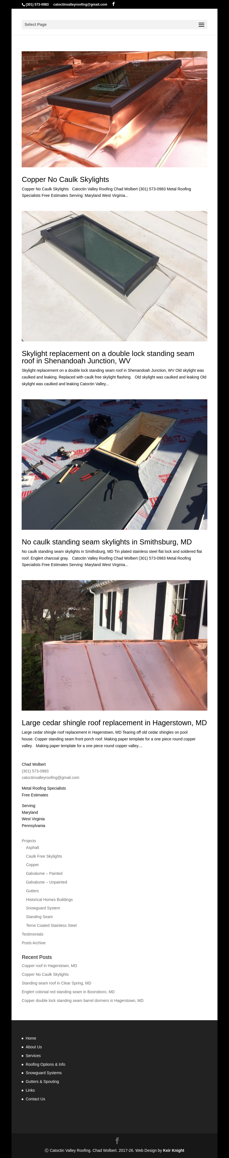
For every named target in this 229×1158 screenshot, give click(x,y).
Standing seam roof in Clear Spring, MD (56, 983)
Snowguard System (43, 908)
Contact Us (35, 1099)
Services (33, 1055)
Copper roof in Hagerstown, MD (49, 965)
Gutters (32, 891)
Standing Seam (39, 916)
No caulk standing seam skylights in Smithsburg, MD (107, 542)
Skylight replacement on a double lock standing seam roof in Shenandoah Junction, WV (108, 357)
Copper (32, 864)
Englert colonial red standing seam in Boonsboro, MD (68, 992)
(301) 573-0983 (37, 4)
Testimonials (32, 934)
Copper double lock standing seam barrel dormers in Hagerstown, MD (82, 1000)
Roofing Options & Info (45, 1064)
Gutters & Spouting (42, 1081)
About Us (34, 1047)
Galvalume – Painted (44, 873)
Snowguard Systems (44, 1073)
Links (30, 1090)
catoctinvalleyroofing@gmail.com (50, 777)
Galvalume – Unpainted (46, 882)
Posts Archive (34, 943)
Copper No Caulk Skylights (65, 179)
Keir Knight (173, 1150)
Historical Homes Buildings (49, 899)
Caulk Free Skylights (44, 856)
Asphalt (32, 847)
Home (31, 1038)
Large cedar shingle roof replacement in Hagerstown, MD (114, 722)
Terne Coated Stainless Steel (51, 925)
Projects (29, 841)
